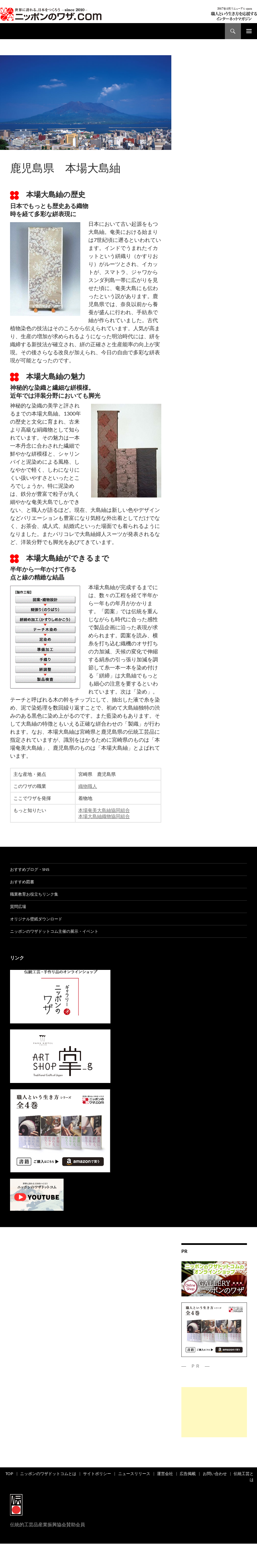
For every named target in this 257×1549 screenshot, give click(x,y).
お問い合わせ (215, 1473)
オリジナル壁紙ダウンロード (36, 918)
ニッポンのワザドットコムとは (48, 1473)
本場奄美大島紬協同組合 (104, 810)
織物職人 (87, 786)
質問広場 (18, 906)
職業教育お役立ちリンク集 (34, 894)
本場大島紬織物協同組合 (104, 816)
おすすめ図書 (22, 881)
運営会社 (165, 1473)
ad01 (15, 156)
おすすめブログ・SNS (29, 869)
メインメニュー (249, 31)
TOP (9, 1473)
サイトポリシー (97, 1473)
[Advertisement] (214, 1412)
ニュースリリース (134, 1473)
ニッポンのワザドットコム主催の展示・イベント (54, 931)
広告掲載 (188, 1473)
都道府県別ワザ (36, 156)
